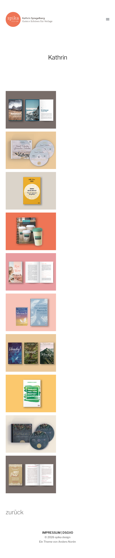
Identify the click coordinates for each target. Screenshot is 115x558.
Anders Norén (67, 541)
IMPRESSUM (51, 532)
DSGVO (67, 532)
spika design (63, 537)
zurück (14, 512)
